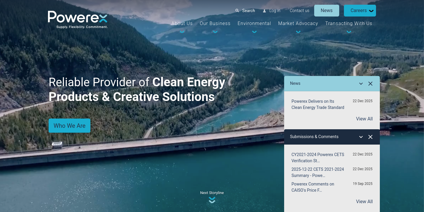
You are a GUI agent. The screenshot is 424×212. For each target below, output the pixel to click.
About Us (181, 23)
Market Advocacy (298, 23)
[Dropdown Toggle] (370, 10)
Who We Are (69, 125)
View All (364, 119)
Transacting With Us (348, 23)
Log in (274, 10)
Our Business (214, 23)
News (326, 10)
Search (248, 10)
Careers (358, 10)
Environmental (254, 23)
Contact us (299, 10)
